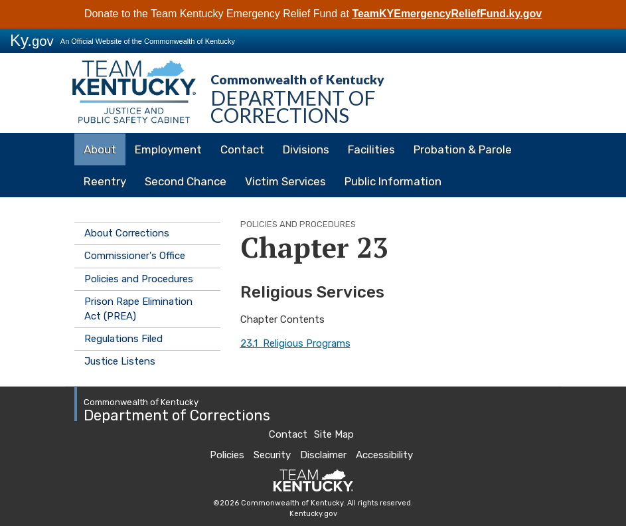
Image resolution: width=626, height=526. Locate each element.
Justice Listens (119, 361)
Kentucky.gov (313, 513)
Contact (242, 149)
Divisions (306, 149)
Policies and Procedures (138, 279)
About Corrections (126, 233)
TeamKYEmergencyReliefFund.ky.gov (447, 13)
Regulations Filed (123, 339)
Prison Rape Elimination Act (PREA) (138, 308)
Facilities (371, 149)
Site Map (334, 434)
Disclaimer (323, 455)
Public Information (393, 181)
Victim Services (285, 181)
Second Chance (185, 181)
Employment (168, 149)
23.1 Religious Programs (295, 343)
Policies (227, 455)
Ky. (32, 40)
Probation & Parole (463, 149)
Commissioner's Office (134, 256)
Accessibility (384, 455)
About (100, 149)
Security (272, 455)
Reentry (105, 181)
